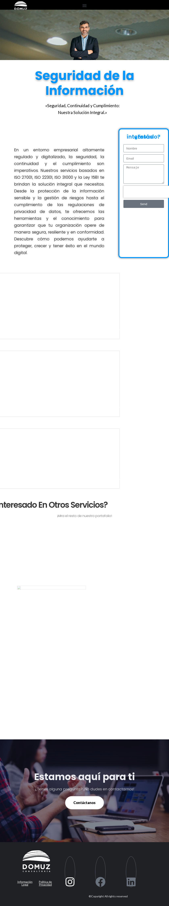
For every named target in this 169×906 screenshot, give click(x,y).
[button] (84, 5)
